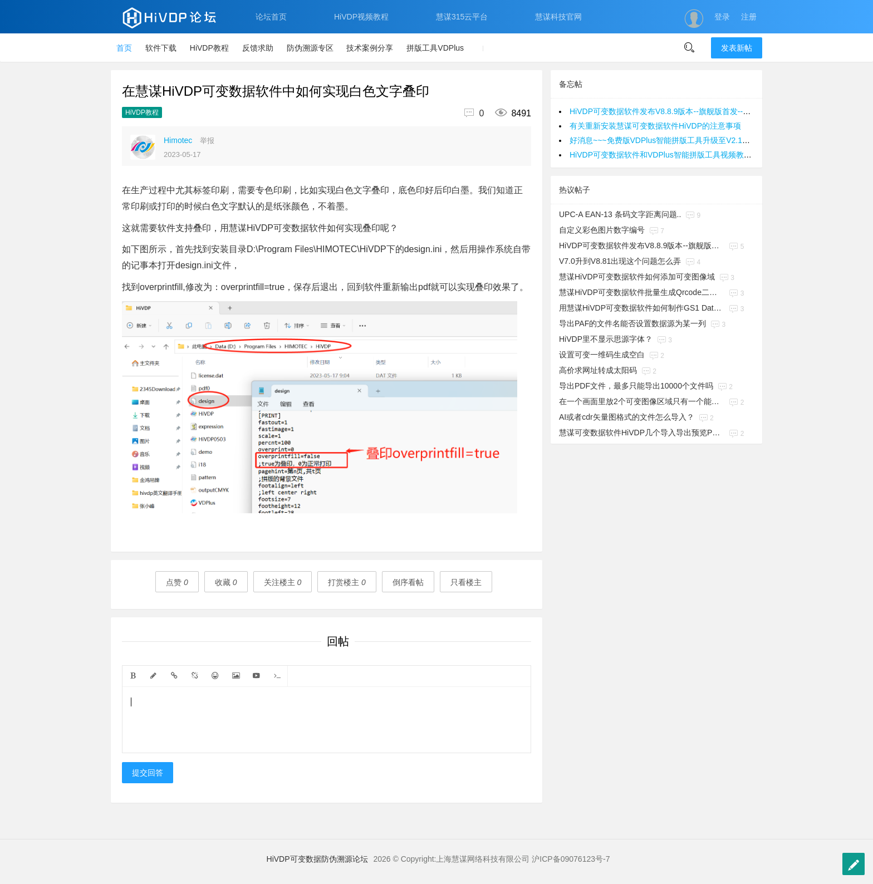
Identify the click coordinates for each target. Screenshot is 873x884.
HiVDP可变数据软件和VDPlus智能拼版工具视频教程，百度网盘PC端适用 (697, 154)
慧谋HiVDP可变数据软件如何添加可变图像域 (637, 276)
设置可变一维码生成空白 (602, 354)
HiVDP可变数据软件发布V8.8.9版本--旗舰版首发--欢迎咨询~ (674, 111)
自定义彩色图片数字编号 (602, 229)
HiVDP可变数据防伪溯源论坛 (317, 858)
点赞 (177, 582)
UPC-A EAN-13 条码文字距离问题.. (620, 214)
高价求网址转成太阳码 (598, 370)
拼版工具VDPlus (435, 47)
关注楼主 (283, 582)
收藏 (226, 582)
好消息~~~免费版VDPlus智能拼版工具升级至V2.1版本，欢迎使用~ (685, 140)
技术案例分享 (369, 47)
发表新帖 (736, 47)
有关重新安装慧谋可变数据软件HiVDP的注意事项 (655, 125)
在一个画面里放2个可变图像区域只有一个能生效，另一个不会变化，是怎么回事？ (642, 401)
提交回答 (147, 772)
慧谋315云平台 (462, 16)
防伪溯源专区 (310, 47)
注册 (749, 16)
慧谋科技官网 (558, 16)
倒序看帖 (408, 582)
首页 (124, 47)
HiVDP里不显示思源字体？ (606, 339)
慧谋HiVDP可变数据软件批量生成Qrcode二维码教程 (642, 292)
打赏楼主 (347, 582)
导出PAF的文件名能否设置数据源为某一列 (632, 323)
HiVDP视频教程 (361, 16)
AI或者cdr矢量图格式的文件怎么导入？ (626, 416)
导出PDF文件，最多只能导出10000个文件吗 (636, 385)
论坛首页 (271, 16)
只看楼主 (466, 582)
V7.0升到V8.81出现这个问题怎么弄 (620, 261)
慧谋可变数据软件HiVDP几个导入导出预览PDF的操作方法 (642, 432)
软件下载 (160, 47)
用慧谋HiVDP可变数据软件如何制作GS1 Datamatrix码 (642, 307)
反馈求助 (257, 47)
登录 (722, 16)
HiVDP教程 (209, 47)
